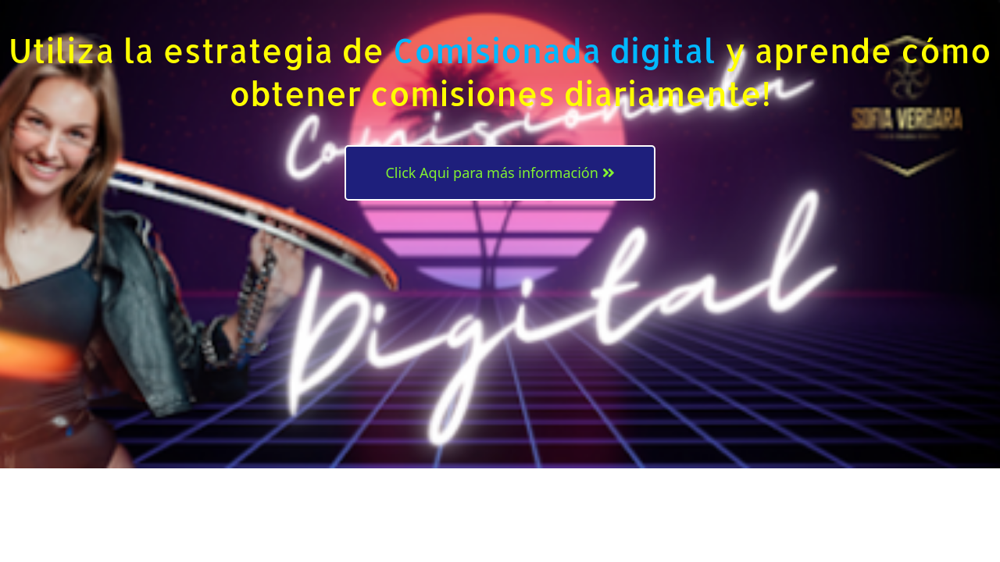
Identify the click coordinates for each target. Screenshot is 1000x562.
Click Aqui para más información (499, 172)
